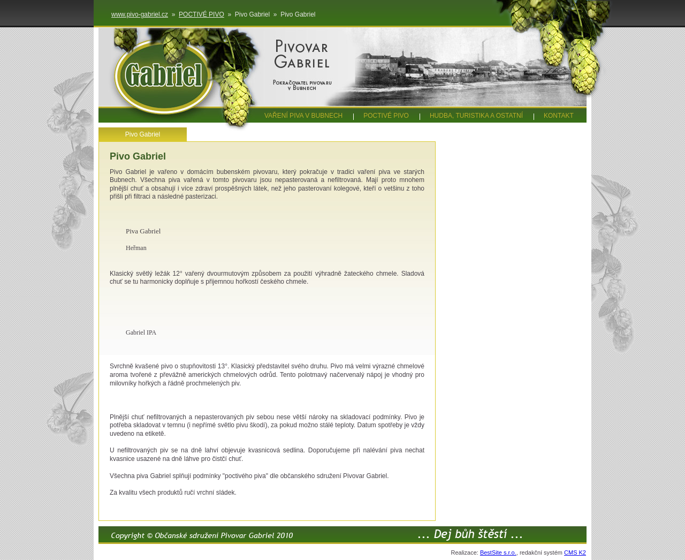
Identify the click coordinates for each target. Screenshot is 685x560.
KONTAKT (559, 115)
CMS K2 (575, 552)
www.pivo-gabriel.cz (139, 14)
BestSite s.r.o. (498, 552)
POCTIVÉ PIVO (201, 14)
